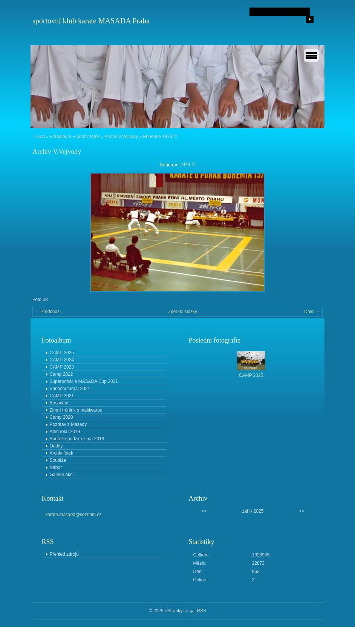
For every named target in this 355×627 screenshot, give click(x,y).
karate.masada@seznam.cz (74, 514)
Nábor (56, 467)
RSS (202, 610)
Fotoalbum (60, 136)
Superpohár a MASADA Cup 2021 (84, 381)
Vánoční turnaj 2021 (70, 388)
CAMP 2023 (62, 367)
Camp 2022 (61, 374)
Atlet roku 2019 (65, 431)
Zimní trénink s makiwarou (76, 410)
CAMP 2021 (62, 395)
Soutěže (58, 460)
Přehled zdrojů (64, 554)
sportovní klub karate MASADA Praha (91, 21)
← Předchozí (48, 311)
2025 (259, 511)
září (246, 511)
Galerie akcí (62, 474)
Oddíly (56, 446)
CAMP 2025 (62, 352)
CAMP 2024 (62, 360)
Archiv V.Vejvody (121, 136)
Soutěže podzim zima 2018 (77, 438)
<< (204, 511)
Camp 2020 (61, 417)
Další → (312, 311)
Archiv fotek (88, 136)
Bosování (59, 403)
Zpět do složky (182, 311)
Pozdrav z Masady (68, 424)
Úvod (39, 136)
